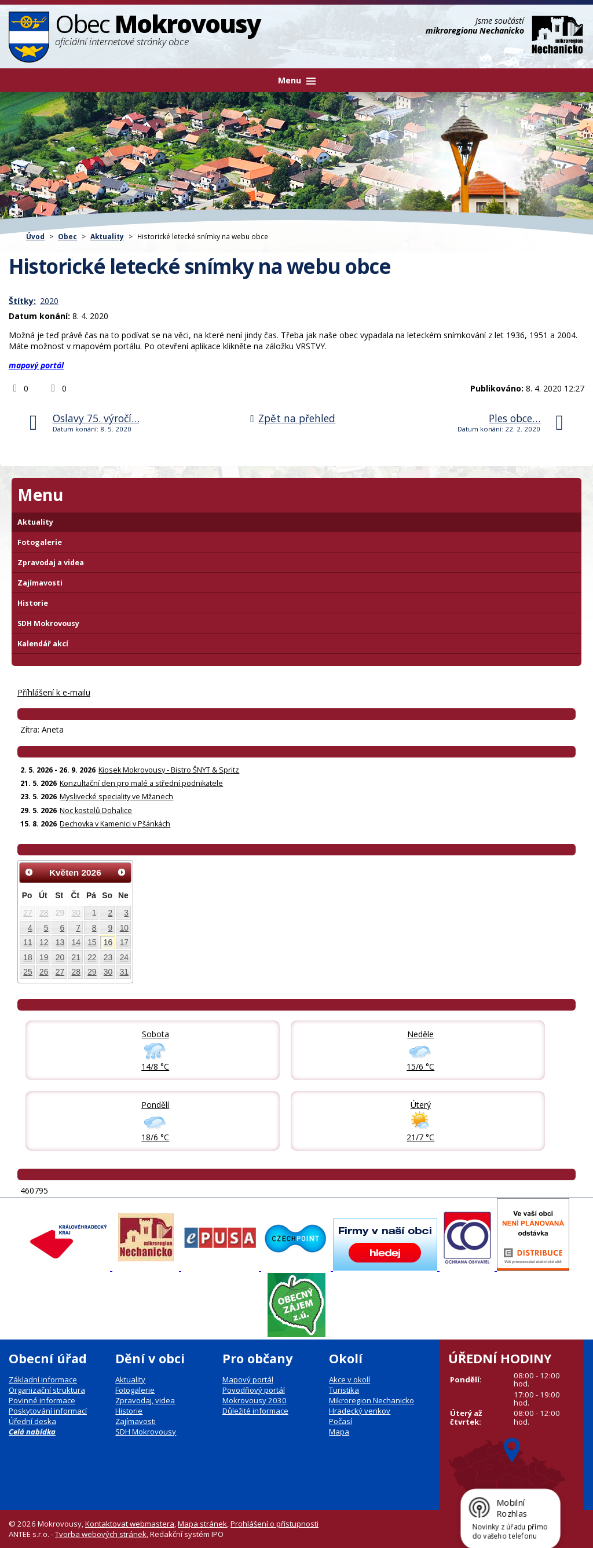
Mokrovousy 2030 (254, 1400)
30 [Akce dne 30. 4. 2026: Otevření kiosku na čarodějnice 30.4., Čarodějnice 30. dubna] (75, 912)
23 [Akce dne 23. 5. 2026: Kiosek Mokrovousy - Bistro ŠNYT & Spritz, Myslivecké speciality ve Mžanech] (108, 957)
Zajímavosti (40, 583)
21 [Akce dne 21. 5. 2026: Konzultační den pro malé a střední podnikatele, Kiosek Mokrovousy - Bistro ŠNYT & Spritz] (75, 957)
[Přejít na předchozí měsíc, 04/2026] (29, 872)
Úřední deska (32, 1421)
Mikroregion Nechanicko (371, 1400)
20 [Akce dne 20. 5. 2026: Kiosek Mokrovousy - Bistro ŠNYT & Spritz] (60, 957)
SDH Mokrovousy (48, 623)
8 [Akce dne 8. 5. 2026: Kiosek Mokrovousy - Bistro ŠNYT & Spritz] (94, 927)
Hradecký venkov (359, 1411)
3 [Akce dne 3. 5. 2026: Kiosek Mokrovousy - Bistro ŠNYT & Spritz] (126, 912)
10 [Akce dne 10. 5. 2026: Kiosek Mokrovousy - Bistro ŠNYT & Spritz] (124, 927)
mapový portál (36, 365)
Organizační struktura (47, 1390)
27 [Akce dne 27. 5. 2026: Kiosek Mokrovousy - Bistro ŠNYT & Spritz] (60, 971)
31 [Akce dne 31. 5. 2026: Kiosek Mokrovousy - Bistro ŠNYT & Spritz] (124, 971)
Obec (67, 236)
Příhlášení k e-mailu (53, 692)
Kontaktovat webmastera (129, 1523)
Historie (32, 603)
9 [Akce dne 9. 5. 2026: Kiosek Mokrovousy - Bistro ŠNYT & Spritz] (110, 927)
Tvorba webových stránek (101, 1534)
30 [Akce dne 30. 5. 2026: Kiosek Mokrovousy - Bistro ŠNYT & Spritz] (108, 971)
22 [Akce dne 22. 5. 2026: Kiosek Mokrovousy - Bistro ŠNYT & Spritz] (91, 957)
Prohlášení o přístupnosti (274, 1523)
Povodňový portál (253, 1390)
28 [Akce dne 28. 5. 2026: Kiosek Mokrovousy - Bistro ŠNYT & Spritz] (75, 971)
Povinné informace (42, 1400)
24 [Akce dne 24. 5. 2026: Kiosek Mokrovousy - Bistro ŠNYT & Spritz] (124, 957)
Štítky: (22, 300)
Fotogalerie (39, 542)
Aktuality (107, 236)
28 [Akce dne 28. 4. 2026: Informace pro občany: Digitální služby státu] (43, 912)
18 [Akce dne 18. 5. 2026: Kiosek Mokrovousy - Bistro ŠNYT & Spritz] (27, 957)
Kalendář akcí (42, 644)
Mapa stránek (202, 1523)
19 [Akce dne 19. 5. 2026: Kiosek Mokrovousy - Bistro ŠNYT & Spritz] (43, 957)
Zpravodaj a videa (50, 563)
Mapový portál (247, 1379)
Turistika (344, 1390)
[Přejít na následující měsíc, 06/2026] (122, 872)
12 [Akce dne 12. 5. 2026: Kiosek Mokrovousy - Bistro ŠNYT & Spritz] (43, 942)
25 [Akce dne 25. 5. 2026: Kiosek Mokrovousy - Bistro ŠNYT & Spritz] (27, 971)
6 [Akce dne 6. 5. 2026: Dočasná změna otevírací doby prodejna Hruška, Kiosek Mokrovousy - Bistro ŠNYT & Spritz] (62, 927)
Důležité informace (255, 1411)
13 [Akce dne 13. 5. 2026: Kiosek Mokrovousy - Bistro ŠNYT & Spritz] (60, 942)
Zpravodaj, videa (145, 1400)
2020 (49, 300)
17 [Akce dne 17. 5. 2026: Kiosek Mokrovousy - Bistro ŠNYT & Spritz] (124, 942)
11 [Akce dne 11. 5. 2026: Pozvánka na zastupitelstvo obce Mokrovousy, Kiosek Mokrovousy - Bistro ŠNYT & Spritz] (27, 942)
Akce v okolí (349, 1379)
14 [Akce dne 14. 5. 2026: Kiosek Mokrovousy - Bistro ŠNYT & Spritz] (75, 942)
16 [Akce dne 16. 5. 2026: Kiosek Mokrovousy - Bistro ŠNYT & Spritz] (108, 942)
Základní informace (43, 1379)
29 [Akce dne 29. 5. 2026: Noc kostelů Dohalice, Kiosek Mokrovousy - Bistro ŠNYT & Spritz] (91, 971)
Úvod (35, 236)
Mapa (339, 1431)
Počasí (340, 1421)
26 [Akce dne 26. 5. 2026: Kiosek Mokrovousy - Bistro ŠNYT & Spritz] (43, 971)
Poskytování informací (48, 1411)
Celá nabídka (32, 1431)
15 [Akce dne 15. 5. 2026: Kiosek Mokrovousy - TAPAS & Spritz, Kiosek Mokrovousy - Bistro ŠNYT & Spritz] (91, 942)
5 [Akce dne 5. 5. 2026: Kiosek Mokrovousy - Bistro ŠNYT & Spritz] (46, 927)
